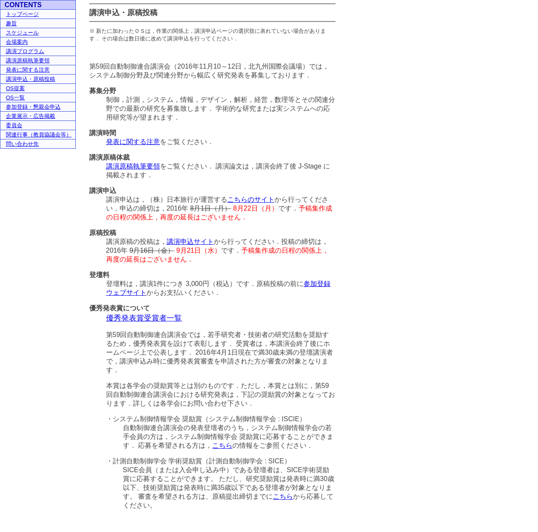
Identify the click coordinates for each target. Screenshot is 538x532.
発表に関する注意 (28, 70)
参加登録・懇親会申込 (33, 107)
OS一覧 (15, 97)
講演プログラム (25, 51)
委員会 (14, 125)
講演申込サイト (190, 241)
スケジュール (22, 32)
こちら (222, 445)
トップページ (22, 14)
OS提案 (15, 88)
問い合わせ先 (22, 144)
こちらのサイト (250, 199)
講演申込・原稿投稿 (30, 79)
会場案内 (17, 42)
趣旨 (11, 23)
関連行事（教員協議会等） (39, 134)
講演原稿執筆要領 (28, 60)
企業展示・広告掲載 (30, 116)
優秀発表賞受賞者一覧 (144, 318)
